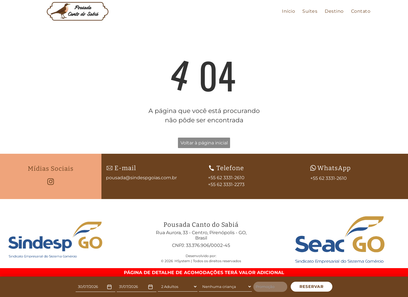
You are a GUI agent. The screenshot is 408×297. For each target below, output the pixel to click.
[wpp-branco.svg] (313, 168)
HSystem (182, 261)
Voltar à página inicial (204, 143)
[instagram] (51, 182)
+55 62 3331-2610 (328, 178)
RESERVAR (311, 286)
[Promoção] (270, 287)
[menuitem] (288, 11)
